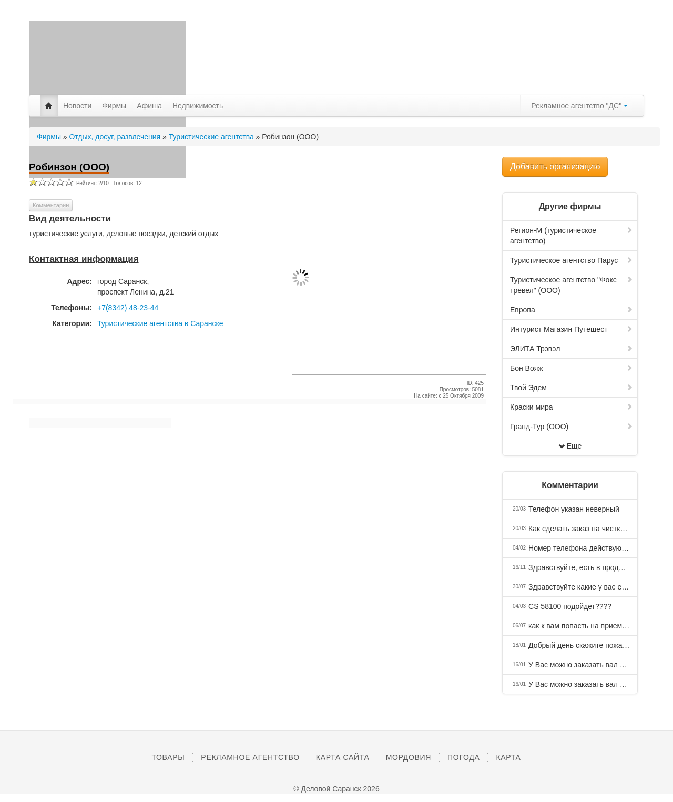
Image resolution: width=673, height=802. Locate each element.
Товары (168, 757)
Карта (508, 757)
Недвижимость (197, 105)
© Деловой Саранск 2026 (336, 789)
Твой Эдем (571, 387)
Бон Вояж (571, 368)
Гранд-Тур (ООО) (571, 426)
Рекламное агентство (250, 757)
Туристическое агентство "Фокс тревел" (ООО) (571, 285)
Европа (571, 310)
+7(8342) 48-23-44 (127, 307)
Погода (463, 757)
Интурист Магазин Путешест (571, 329)
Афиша (149, 105)
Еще (570, 446)
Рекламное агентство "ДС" (579, 105)
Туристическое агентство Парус (571, 260)
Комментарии (51, 205)
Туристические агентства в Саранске (160, 323)
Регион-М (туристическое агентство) (571, 235)
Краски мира (571, 407)
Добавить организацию (555, 166)
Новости (77, 105)
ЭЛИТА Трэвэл (571, 348)
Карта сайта (343, 757)
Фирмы (114, 105)
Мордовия (408, 757)
